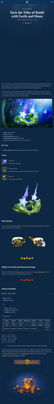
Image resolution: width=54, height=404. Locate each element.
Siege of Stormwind (40, 218)
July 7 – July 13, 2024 (8, 289)
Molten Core (20, 218)
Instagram (4, 302)
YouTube (11, 302)
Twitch (23, 302)
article (45, 292)
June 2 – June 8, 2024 (8, 282)
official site (25, 300)
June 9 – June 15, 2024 (9, 283)
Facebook (16, 302)
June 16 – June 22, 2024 (9, 285)
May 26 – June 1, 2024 (8, 240)
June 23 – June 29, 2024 (9, 286)
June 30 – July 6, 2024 (8, 287)
